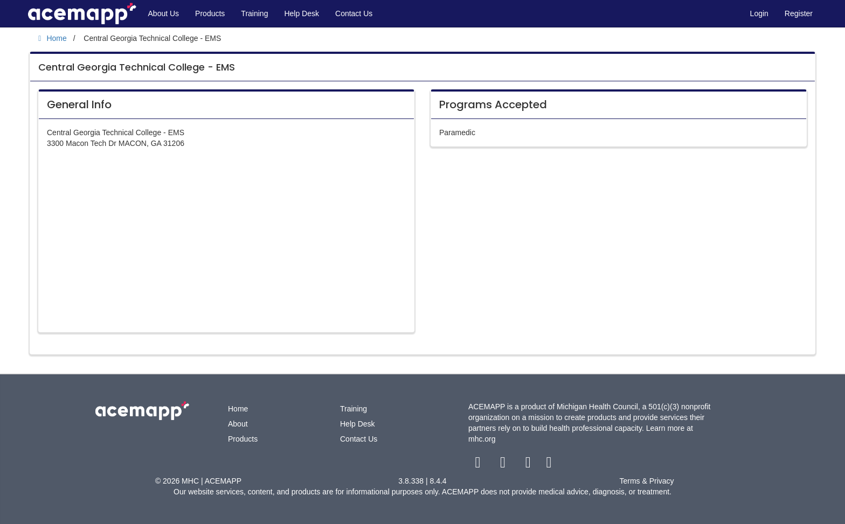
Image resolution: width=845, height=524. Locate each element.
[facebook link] (478, 464)
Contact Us (353, 13)
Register (799, 13)
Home (238, 408)
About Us (163, 13)
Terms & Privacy (646, 481)
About (238, 424)
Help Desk (301, 13)
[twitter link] (504, 464)
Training (254, 13)
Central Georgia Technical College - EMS (136, 67)
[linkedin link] (548, 464)
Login (759, 13)
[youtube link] (528, 464)
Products (210, 13)
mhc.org (482, 439)
